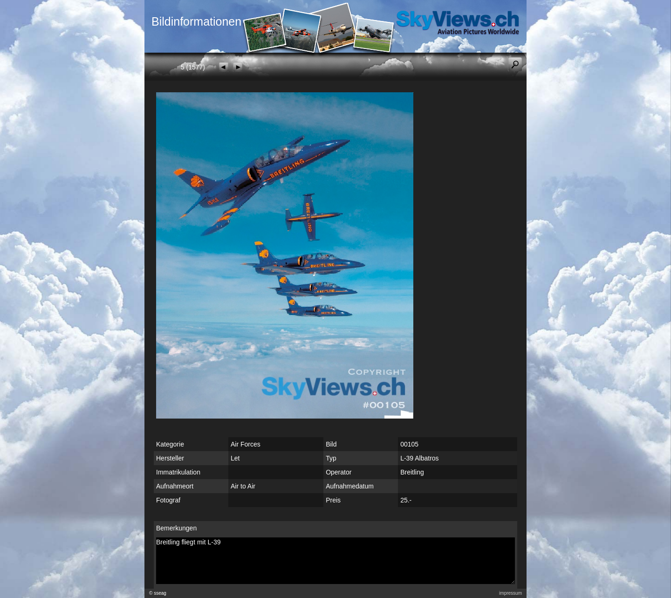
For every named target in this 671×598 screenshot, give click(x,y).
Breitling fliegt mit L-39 (335, 560)
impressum (510, 593)
